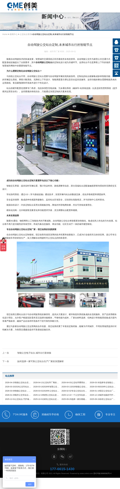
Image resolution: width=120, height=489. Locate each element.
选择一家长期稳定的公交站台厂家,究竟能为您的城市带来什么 (74, 399)
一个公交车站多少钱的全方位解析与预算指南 (74, 395)
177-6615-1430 (62, 475)
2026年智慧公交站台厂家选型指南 (46, 387)
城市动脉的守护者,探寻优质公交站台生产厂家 (103, 395)
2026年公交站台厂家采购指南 (103, 387)
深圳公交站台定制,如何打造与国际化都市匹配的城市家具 (46, 399)
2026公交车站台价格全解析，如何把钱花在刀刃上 (18, 387)
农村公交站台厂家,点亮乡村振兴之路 (103, 399)
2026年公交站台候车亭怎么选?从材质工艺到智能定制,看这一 (46, 391)
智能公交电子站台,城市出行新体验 (34, 353)
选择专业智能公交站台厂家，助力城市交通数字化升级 (103, 382)
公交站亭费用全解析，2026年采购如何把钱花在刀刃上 (74, 382)
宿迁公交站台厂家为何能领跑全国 (103, 391)
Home (4, 34)
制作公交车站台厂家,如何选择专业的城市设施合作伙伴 (18, 395)
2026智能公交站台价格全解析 (74, 387)
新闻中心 (14, 34)
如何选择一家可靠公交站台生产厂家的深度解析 (40, 361)
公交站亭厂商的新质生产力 (46, 382)
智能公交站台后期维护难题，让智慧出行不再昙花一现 (18, 382)
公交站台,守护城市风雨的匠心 (18, 399)
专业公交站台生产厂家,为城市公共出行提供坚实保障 (74, 391)
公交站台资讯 (25, 34)
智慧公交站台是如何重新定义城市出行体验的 (46, 395)
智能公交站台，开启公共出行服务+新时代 (18, 391)
